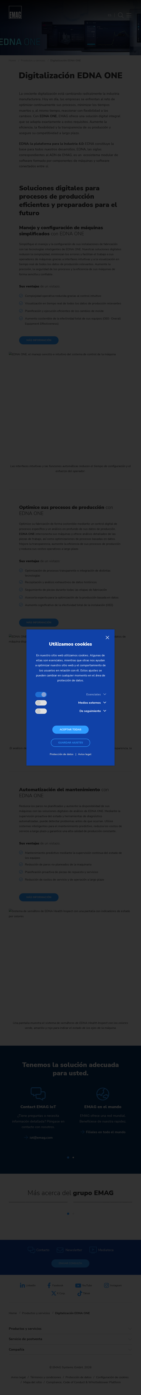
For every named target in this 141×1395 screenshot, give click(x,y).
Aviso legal (84, 754)
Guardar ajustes (70, 742)
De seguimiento (90, 711)
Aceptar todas (70, 729)
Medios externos (89, 703)
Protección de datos (61, 754)
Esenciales (93, 694)
